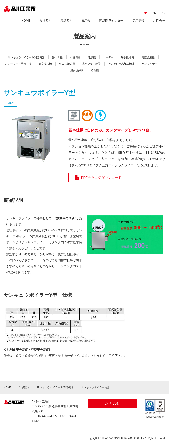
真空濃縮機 (148, 57)
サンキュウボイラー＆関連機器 (26, 57)
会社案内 (45, 23)
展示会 (85, 23)
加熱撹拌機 (127, 57)
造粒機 (95, 70)
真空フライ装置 (91, 63)
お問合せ (159, 23)
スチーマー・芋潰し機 (18, 63)
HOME (25, 23)
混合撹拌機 (76, 70)
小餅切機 (75, 57)
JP (145, 16)
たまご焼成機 (67, 63)
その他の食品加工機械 (121, 63)
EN (154, 16)
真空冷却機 (45, 63)
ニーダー (108, 57)
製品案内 (66, 23)
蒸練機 (92, 57)
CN (163, 16)
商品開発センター (111, 23)
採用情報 (138, 23)
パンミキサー (149, 63)
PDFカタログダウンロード (98, 177)
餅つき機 (57, 57)
